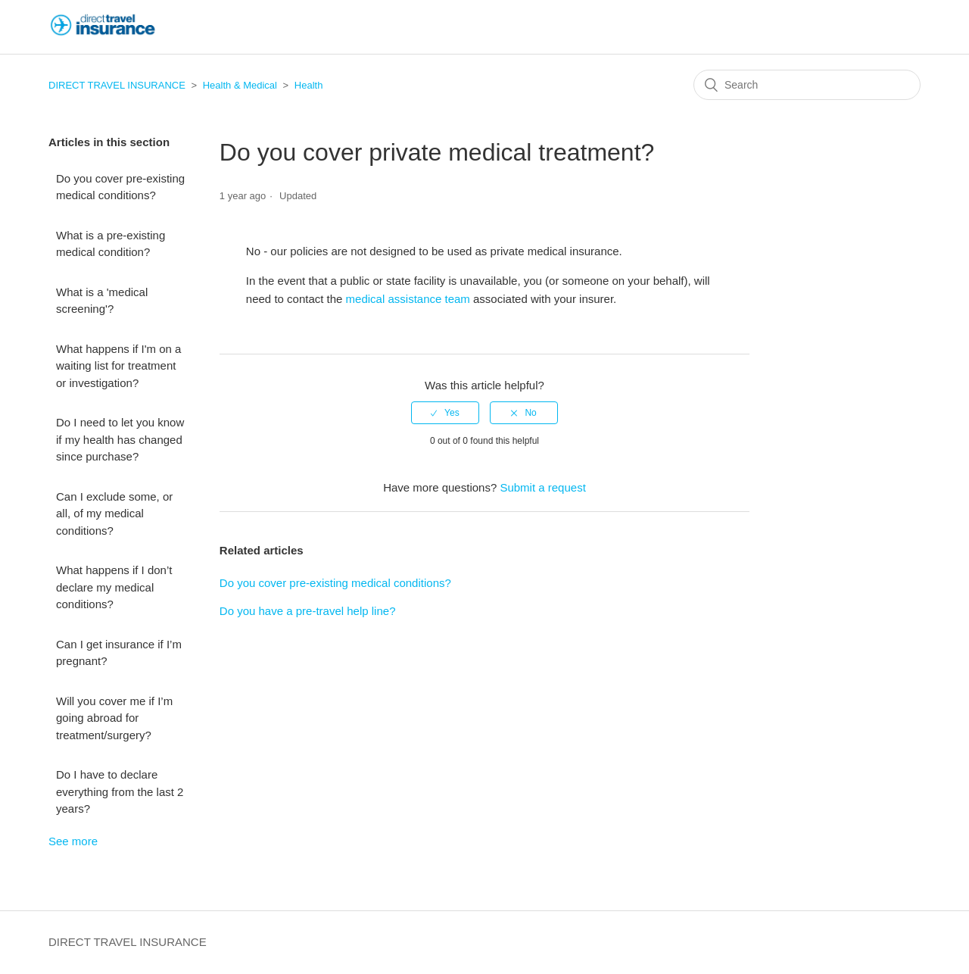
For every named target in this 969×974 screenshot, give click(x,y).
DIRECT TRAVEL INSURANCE (116, 85)
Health (308, 85)
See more (73, 841)
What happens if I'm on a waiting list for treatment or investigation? (118, 365)
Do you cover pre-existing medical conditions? (120, 187)
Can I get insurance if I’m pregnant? (119, 653)
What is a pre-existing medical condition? (110, 244)
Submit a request (542, 487)
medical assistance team (408, 298)
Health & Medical (240, 85)
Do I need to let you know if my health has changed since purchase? (120, 439)
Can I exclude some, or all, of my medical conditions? (114, 513)
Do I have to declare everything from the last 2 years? (119, 791)
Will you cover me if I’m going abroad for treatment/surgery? (114, 718)
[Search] (807, 85)
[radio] (445, 412)
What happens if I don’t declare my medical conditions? (114, 586)
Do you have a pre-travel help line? (308, 610)
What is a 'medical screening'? (102, 301)
